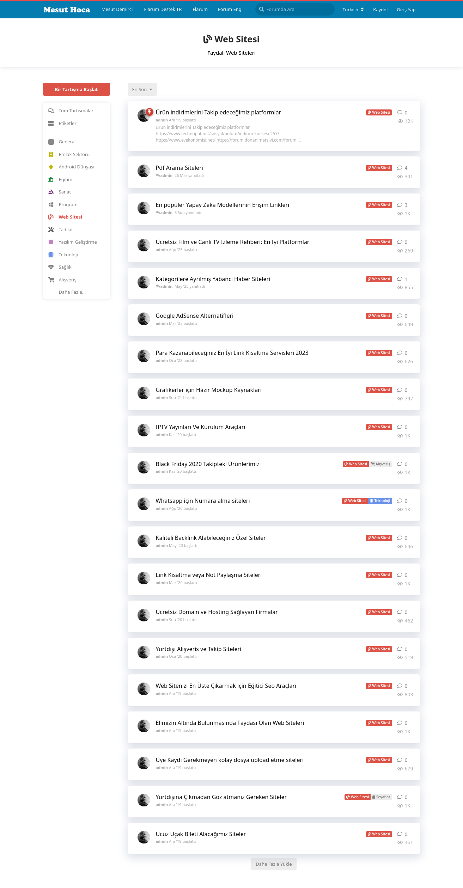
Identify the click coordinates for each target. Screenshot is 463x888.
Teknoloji (63, 254)
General (62, 141)
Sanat (59, 192)
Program (63, 204)
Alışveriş (62, 279)
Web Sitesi (65, 217)
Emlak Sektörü (69, 154)
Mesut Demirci (117, 9)
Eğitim (60, 179)
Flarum (200, 9)
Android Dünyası (71, 166)
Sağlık (60, 267)
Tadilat (60, 229)
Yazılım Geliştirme (72, 242)
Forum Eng (230, 9)
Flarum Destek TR (163, 9)
